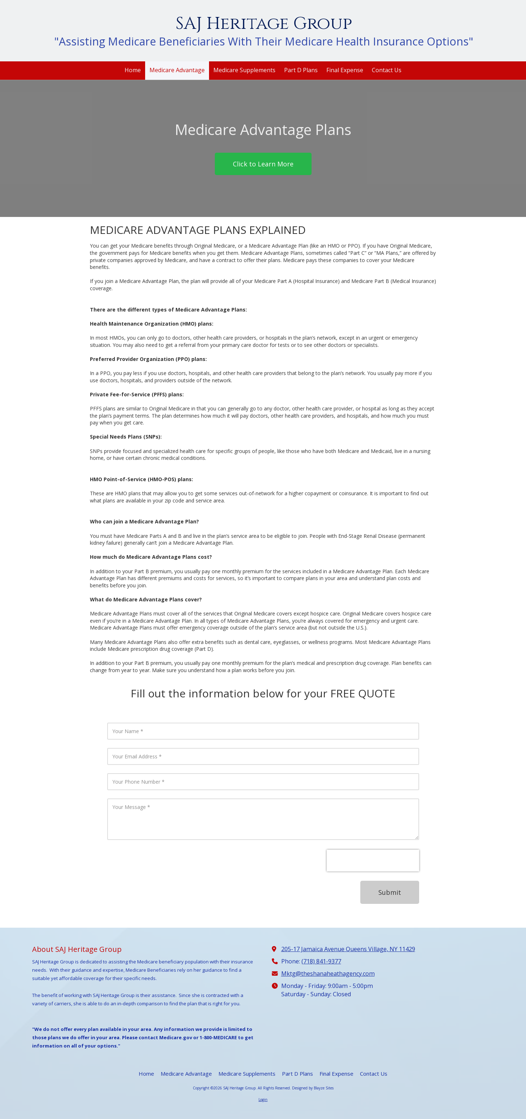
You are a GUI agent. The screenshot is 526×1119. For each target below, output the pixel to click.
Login (263, 1099)
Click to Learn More (263, 164)
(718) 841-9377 (321, 961)
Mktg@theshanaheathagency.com (328, 974)
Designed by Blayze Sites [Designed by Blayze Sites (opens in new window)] (313, 1087)
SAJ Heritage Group (263, 23)
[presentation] (373, 860)
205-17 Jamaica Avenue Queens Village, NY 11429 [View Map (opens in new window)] (348, 949)
